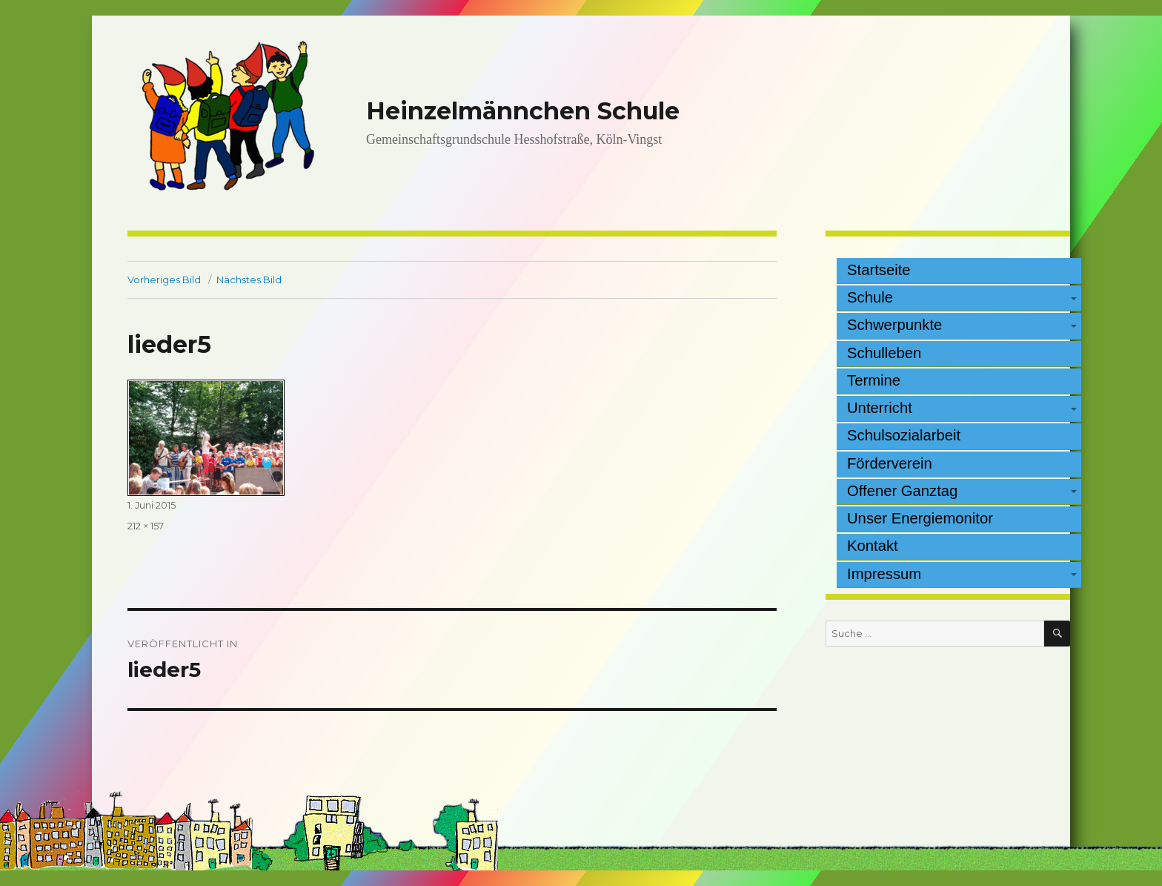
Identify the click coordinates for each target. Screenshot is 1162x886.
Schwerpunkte (894, 325)
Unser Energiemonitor (920, 518)
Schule (870, 297)
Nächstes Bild (249, 279)
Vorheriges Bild (164, 279)
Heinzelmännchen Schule (523, 110)
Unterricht (879, 408)
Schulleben (884, 353)
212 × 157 (145, 526)
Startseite (879, 270)
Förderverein (889, 463)
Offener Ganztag (902, 491)
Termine (873, 380)
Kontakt (872, 546)
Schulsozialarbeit (903, 435)
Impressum (884, 574)
